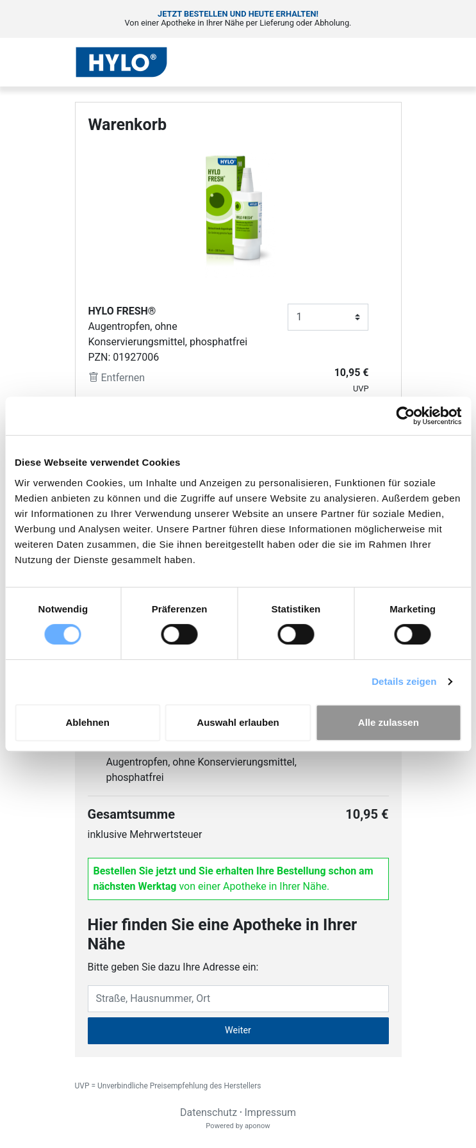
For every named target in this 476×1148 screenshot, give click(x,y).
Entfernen (116, 378)
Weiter (238, 1030)
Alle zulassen (388, 722)
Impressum (271, 1112)
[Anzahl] (328, 317)
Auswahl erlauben (238, 722)
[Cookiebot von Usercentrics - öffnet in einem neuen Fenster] (405, 415)
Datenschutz (208, 1112)
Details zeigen (404, 681)
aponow (257, 1126)
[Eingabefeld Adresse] (238, 998)
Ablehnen (88, 722)
